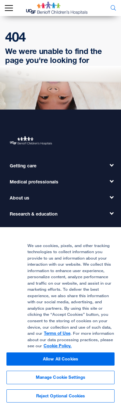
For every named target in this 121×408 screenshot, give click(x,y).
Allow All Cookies (60, 360)
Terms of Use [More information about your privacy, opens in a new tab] (57, 335)
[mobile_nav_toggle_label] (9, 8)
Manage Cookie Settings (61, 379)
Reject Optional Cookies (60, 398)
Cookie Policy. (58, 347)
